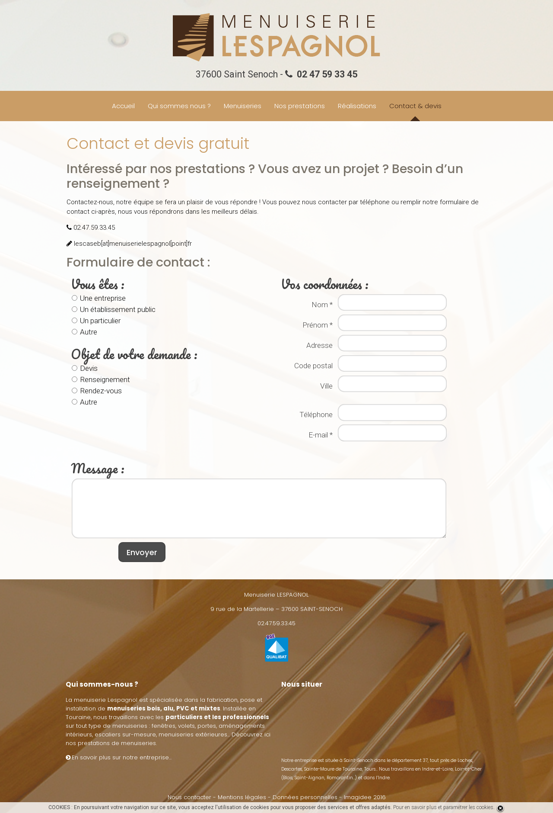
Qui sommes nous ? (179, 105)
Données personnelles (305, 797)
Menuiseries (242, 105)
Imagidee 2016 (365, 797)
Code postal (312, 365)
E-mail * (320, 435)
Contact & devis (415, 105)
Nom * (321, 304)
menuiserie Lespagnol (105, 700)
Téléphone (315, 414)
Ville (325, 386)
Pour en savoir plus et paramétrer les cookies (443, 807)
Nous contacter (189, 797)
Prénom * (317, 325)
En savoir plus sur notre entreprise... (119, 757)
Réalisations (357, 105)
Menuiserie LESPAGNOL (276, 595)
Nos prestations (299, 105)
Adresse (319, 345)
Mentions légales (242, 797)
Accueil (123, 105)
